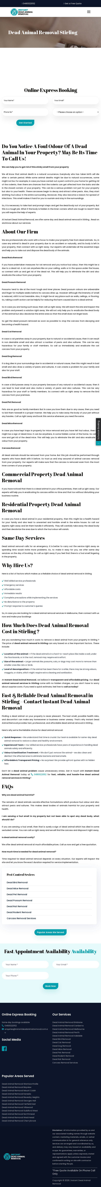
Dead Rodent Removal (19, 912)
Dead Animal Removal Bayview (16, 1087)
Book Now (50, 986)
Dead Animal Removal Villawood (17, 1107)
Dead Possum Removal (19, 900)
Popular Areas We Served (50, 932)
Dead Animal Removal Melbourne (68, 1029)
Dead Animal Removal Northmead (18, 1114)
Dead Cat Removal (61, 1042)
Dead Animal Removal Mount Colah (19, 1090)
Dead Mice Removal (17, 888)
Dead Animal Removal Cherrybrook (19, 1120)
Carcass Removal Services (21, 918)
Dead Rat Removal (17, 906)
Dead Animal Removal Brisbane (67, 1022)
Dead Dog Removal (61, 1045)
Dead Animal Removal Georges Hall (19, 1100)
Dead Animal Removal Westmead (18, 1117)
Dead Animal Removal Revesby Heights (20, 1097)
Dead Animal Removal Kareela (16, 1093)
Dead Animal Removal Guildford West (20, 1110)
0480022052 (28, 3)
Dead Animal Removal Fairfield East (19, 1104)
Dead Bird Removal (17, 882)
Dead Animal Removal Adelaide (67, 1035)
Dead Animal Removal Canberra (67, 1025)
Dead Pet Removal (17, 894)
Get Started (25, 122)
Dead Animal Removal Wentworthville (20, 1083)
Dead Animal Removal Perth (65, 1032)
